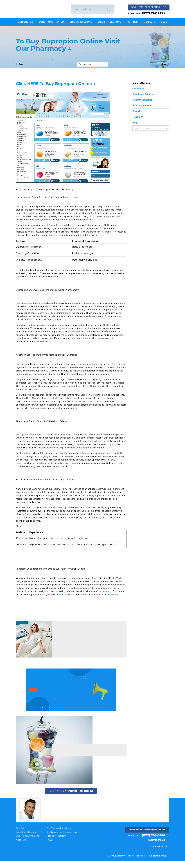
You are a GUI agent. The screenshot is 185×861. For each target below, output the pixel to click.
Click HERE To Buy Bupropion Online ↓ (55, 83)
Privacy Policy (111, 856)
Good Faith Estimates (126, 856)
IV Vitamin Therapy (32, 8)
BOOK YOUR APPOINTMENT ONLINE (71, 791)
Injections (142, 105)
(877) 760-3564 (153, 13)
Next (165, 64)
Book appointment (148, 7)
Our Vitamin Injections (59, 828)
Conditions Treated (26, 832)
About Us (21, 840)
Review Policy (161, 856)
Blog (135, 122)
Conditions (143, 94)
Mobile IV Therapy (56, 836)
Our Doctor (22, 828)
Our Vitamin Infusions (27, 836)
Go (108, 9)
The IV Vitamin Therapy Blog (62, 832)
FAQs (49, 840)
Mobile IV (137, 117)
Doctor (138, 88)
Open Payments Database (145, 856)
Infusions (142, 100)
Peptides (137, 111)
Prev (19, 64)
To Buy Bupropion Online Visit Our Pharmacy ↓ (68, 44)
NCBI (61, 594)
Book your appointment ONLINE (147, 830)
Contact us (156, 840)
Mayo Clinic (113, 594)
